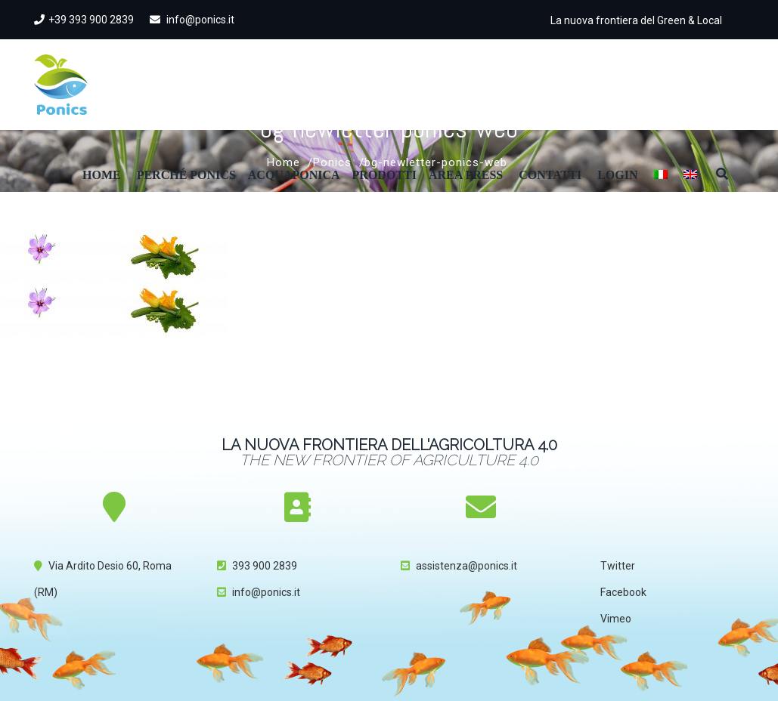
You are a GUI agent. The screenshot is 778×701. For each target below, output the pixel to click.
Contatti (550, 174)
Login (617, 174)
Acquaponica (294, 174)
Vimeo (615, 619)
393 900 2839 (264, 566)
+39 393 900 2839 (84, 20)
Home (101, 174)
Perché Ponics (186, 174)
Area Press (466, 174)
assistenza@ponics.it (466, 566)
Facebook (623, 592)
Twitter (617, 566)
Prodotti (384, 174)
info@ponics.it (192, 20)
